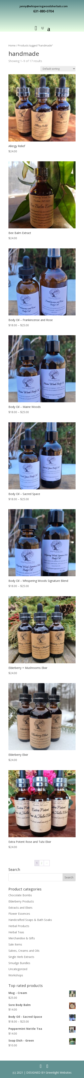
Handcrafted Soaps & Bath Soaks (30, 920)
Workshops (15, 975)
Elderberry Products (21, 901)
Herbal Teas (16, 932)
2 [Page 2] (41, 863)
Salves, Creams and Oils (23, 951)
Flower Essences (19, 913)
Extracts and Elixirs (20, 907)
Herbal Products (18, 926)
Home (12, 45)
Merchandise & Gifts (21, 938)
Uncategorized (17, 969)
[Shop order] (58, 68)
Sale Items (15, 944)
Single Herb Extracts (21, 957)
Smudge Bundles (19, 963)
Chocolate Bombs (20, 895)
